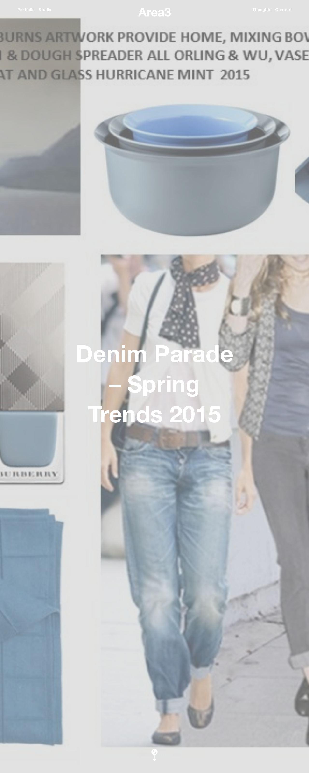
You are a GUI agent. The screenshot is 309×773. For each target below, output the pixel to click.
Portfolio (26, 9)
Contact (283, 9)
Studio (44, 9)
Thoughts (261, 9)
